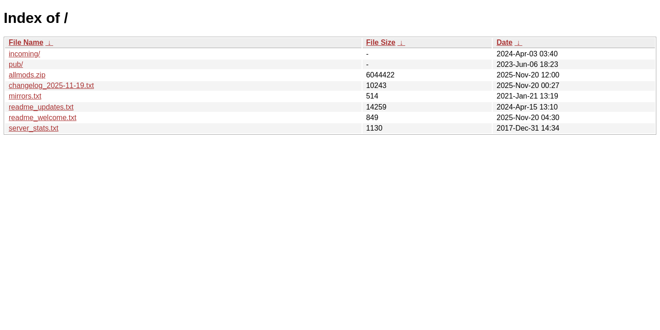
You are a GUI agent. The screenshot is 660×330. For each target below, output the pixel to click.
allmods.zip (27, 75)
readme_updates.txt (41, 107)
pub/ (16, 64)
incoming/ (24, 54)
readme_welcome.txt (43, 117)
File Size (381, 42)
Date (504, 42)
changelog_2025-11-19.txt (51, 85)
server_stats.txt (33, 128)
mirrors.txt (25, 96)
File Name (26, 42)
